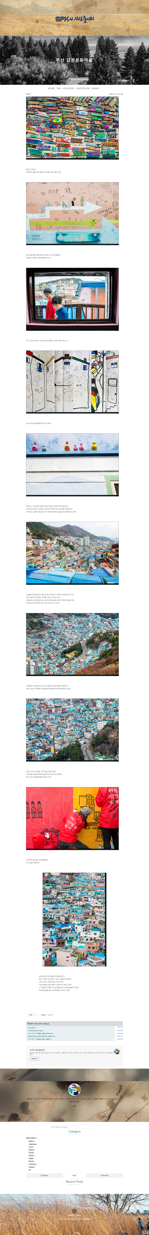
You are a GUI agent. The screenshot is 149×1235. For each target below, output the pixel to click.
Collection (32, 1164)
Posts (74, 1175)
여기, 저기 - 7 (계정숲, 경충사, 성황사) (39, 1039)
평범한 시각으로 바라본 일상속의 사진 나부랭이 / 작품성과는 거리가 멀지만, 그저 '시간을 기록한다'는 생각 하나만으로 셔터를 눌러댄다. (71, 1053)
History (31, 1141)
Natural (31, 1150)
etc (30, 1170)
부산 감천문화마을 (75, 60)
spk (60, 1218)
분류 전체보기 (31, 1138)
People (31, 1161)
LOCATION (68, 88)
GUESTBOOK (83, 88)
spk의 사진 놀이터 (37, 1050)
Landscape (33, 1144)
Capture (32, 1167)
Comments (104, 1175)
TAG (59, 88)
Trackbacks (44, 1175)
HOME (51, 88)
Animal (31, 1155)
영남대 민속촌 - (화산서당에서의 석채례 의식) (41, 1036)
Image (31, 1158)
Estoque (87, 1218)
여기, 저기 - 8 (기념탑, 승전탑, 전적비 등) (40, 1033)
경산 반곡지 (31, 1027)
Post (79, 1215)
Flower (31, 1152)
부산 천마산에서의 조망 (35, 1030)
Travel (28, 94)
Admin (71, 1215)
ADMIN (95, 88)
